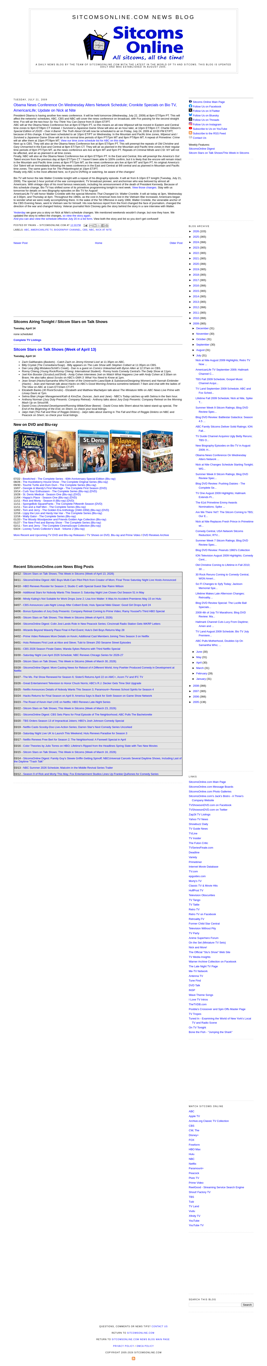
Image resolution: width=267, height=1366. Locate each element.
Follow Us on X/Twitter (206, 110)
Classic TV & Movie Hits (203, 885)
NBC (91, 230)
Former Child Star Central (204, 923)
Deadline (194, 852)
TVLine (193, 833)
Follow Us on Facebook (207, 106)
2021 (196, 258)
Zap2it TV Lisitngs (199, 814)
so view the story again (76, 215)
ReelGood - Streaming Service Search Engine (216, 1187)
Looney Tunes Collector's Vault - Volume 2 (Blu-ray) (54, 528)
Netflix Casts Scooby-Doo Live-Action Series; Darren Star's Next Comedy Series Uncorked (77, 727)
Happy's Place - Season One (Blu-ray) (46, 497)
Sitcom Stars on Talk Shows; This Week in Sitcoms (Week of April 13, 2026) (68, 573)
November (203, 333)
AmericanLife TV (42, 230)
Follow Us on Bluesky (206, 115)
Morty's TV (195, 881)
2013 (196, 301)
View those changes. (144, 187)
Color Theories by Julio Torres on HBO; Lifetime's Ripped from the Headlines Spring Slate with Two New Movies (90, 745)
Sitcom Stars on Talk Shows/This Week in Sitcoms (219, 152)
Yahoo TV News (198, 819)
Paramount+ (196, 1168)
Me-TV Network (198, 971)
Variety (193, 857)
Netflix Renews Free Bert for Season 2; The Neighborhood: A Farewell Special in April (74, 739)
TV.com (193, 871)
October (201, 339)
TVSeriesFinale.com (201, 847)
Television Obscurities (202, 895)
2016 (196, 285)
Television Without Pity (202, 928)
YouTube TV (196, 1225)
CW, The (194, 1130)
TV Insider (195, 838)
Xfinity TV (194, 1215)
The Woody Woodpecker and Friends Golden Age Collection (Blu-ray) (64, 519)
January (201, 678)
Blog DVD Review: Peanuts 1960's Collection (222, 550)
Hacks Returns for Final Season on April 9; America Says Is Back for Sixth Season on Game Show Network (87, 695)
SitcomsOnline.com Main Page (207, 781)
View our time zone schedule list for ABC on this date (92, 140)
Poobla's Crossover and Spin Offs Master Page (217, 1009)
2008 (196, 685)
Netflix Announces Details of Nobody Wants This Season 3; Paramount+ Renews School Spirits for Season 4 (88, 689)
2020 (196, 263)
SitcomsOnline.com (140, 1333)
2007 (196, 691)
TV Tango (194, 900)
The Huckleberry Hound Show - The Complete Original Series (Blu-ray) (65, 481)
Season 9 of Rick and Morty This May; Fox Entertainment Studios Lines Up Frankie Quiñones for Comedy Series (91, 774)
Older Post (176, 243)
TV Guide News (198, 828)
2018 (196, 274)
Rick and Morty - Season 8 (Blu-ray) (44, 500)
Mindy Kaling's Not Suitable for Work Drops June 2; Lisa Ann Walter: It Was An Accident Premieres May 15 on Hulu (92, 598)
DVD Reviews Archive (156, 535)
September (203, 344)
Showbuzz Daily (198, 824)
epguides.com (197, 876)
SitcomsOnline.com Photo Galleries (210, 791)
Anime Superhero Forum (203, 938)
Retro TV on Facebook (202, 914)
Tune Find (195, 980)
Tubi (191, 1201)
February (202, 673)
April (199, 662)
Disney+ (194, 1135)
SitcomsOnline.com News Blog (133, 17)
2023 (196, 247)
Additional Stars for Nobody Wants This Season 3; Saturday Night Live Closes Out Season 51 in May (83, 592)
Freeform (194, 1144)
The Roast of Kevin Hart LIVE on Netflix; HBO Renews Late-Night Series (66, 702)
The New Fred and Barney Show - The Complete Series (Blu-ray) (62, 522)
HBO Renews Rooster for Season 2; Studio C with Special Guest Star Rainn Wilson (73, 586)
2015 (196, 291)
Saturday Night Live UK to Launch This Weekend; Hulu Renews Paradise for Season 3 (75, 733)
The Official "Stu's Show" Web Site (209, 952)
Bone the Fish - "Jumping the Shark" (210, 1032)
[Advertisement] (133, 85)
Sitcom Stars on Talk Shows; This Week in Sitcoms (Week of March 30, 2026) (69, 661)
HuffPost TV (196, 890)
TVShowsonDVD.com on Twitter (208, 809)
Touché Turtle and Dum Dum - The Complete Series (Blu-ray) (59, 485)
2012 (196, 307)
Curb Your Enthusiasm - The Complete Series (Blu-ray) (56, 491)
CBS (85, 230)
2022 (196, 253)
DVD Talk (194, 985)
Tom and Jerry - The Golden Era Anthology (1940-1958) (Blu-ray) (62, 510)
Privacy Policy (123, 1346)
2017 (196, 280)
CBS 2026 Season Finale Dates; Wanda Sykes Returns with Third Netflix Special (71, 648)
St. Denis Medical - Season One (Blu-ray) (47, 494)
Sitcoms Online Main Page (207, 101)
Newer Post (21, 243)
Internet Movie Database (203, 866)
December (203, 328)
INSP (192, 990)
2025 (196, 236)
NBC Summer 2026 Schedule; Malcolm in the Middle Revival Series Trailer (68, 767)
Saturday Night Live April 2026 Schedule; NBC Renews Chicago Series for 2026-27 (73, 655)
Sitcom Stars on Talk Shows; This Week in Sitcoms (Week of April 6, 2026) (67, 617)
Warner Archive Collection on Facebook (212, 961)
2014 (196, 296)
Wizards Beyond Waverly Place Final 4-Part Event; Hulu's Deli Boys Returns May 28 (73, 630)
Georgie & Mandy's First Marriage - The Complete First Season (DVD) (65, 488)
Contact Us (197, 137)
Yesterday (19, 212)
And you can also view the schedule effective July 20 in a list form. (53, 218)
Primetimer (195, 862)
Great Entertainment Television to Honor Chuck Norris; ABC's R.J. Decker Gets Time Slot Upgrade (82, 683)
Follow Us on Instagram (207, 124)
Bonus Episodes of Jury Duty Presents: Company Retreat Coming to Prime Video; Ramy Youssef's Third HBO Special (94, 611)
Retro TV (194, 909)
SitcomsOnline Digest (202, 148)
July (199, 355)
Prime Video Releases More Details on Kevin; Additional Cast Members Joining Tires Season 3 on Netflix (86, 636)
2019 (196, 269)
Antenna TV (196, 976)
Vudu (192, 1211)
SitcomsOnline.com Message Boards (211, 786)
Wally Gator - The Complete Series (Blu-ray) (49, 516)
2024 (196, 242)
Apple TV (194, 1116)
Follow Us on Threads (206, 119)
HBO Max (194, 1149)
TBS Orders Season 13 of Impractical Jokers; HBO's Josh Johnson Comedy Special (73, 720)
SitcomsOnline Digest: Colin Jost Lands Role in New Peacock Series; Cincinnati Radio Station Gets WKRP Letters (91, 623)
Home (98, 243)
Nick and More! (198, 947)
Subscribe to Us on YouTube (210, 128)
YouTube (194, 1220)
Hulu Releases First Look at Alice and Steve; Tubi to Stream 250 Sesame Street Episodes (77, 642)
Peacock (194, 1173)
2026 (196, 231)
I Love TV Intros (198, 999)
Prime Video (196, 1182)
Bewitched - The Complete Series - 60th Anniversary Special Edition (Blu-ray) (69, 478)
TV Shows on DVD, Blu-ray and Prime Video (113, 535)
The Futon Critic (198, 843)
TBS (191, 1196)
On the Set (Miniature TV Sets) (207, 942)
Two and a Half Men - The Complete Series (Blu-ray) (54, 506)
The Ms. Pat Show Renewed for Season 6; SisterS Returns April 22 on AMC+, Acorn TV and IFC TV (83, 677)
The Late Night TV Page (203, 966)
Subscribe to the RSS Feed (209, 133)
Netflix (192, 1163)
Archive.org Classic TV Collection (209, 1121)
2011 (196, 312)
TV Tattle (194, 904)
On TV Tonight (197, 1027)
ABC (26, 230)
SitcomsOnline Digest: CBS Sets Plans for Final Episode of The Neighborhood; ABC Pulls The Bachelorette (87, 714)
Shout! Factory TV (200, 1192)
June (199, 651)
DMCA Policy (145, 1346)
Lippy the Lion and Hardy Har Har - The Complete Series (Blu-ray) (62, 513)
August (200, 350)
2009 (196, 323)
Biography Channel (67, 230)
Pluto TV (194, 1177)
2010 (196, 318)
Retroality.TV (196, 919)
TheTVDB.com (198, 1004)
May (199, 657)
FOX (191, 1139)
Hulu (191, 1154)
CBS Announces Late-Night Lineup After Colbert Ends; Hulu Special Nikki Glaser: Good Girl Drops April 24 (87, 605)
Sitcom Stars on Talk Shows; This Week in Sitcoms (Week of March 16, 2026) (69, 752)
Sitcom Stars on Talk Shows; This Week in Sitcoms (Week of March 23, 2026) (69, 708)
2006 (196, 696)
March (200, 668)
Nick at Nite (104, 230)
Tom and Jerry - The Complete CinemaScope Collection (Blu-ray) (62, 525)
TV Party (194, 933)
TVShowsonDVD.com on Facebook (210, 805)
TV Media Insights (199, 957)
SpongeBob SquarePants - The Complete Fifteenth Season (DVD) (62, 503)
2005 (196, 702)
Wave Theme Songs (201, 994)
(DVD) (93, 491)
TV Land (194, 1206)
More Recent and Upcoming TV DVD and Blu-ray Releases (49, 535)
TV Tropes (195, 1013)
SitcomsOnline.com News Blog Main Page (141, 1339)
